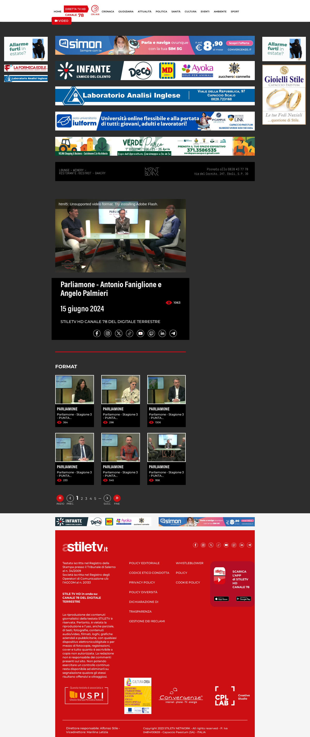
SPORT (235, 11)
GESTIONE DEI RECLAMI (147, 621)
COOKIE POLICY (188, 582)
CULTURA (190, 11)
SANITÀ (175, 11)
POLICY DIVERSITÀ (143, 592)
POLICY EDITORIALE (144, 563)
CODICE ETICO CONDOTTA (149, 573)
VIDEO (61, 21)
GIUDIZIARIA (125, 11)
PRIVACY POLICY (142, 582)
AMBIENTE (220, 11)
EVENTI (205, 11)
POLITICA (161, 11)
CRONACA (108, 11)
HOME (57, 11)
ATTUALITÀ (144, 11)
